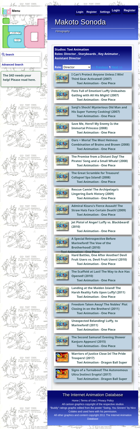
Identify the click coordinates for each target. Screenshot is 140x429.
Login (116, 10)
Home (75, 400)
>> (120, 67)
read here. (28, 80)
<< (93, 67)
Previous (102, 67)
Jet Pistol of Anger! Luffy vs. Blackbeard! (100, 222)
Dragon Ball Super (114, 362)
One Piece (108, 83)
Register (129, 10)
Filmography (63, 31)
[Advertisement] (23, 110)
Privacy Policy (106, 400)
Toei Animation (88, 83)
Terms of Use (88, 400)
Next (114, 67)
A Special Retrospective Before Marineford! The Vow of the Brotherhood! (93, 243)
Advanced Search (12, 64)
